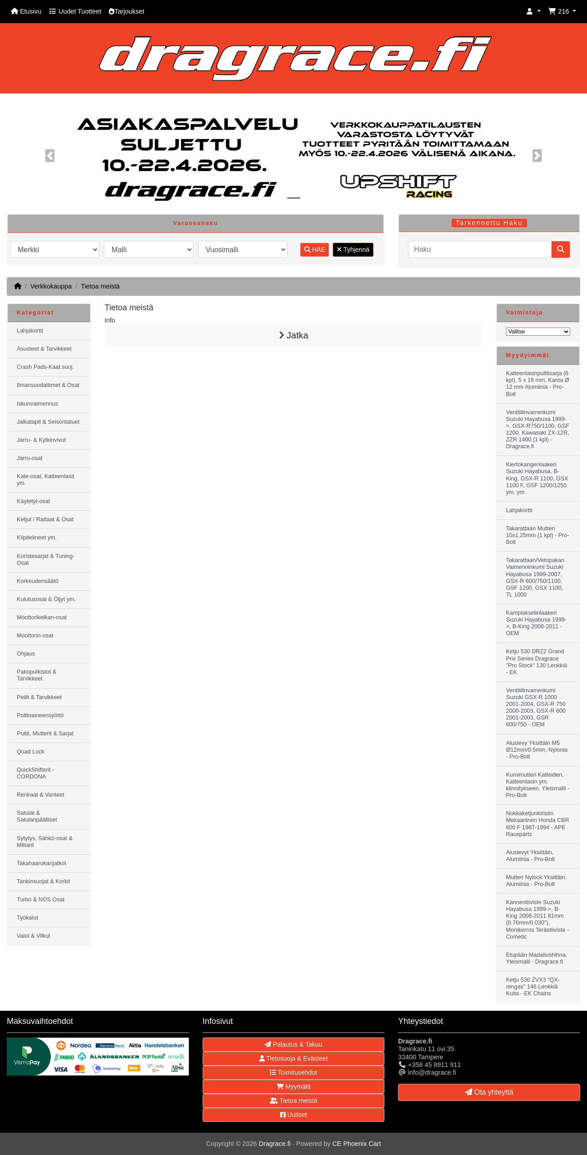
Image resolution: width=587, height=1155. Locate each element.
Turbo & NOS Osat (40, 899)
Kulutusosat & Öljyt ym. (46, 599)
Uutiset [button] (293, 1114)
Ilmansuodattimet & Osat (48, 385)
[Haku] (480, 249)
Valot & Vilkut (33, 936)
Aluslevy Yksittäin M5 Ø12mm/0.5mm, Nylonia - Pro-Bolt (537, 750)
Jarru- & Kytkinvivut (41, 440)
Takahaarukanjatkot (41, 863)
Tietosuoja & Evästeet (293, 1058)
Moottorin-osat (35, 635)
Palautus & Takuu (293, 1044)
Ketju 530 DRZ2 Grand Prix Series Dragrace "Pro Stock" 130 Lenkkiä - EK (536, 661)
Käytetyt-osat (33, 501)
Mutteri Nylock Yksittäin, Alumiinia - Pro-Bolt (536, 880)
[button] (533, 11)
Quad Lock (30, 752)
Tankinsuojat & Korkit (43, 881)
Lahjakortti (30, 331)
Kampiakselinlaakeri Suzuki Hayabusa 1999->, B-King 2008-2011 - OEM (536, 623)
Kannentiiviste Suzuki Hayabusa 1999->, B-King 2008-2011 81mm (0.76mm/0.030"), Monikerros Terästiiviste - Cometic (537, 919)
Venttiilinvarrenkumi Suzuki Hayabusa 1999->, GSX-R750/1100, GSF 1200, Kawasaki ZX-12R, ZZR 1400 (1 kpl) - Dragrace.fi (537, 429)
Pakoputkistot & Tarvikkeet (37, 675)
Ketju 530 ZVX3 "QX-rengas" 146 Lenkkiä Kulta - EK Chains (533, 987)
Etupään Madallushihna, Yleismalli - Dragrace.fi (536, 958)
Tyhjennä (353, 249)
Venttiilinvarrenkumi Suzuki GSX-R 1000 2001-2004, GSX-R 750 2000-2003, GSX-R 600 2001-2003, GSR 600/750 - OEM (536, 707)
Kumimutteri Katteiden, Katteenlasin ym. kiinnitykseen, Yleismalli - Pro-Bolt (537, 785)
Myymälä (294, 1086)
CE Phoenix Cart (356, 1143)
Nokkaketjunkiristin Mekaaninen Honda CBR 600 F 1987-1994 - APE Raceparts (537, 823)
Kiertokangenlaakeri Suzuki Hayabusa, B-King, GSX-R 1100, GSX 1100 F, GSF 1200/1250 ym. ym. (537, 478)
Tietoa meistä (100, 286)
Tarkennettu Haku (489, 222)
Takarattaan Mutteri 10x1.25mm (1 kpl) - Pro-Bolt (537, 535)
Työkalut (27, 918)
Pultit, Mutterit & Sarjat (45, 733)
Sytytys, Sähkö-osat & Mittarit (45, 841)
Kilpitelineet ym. (37, 537)
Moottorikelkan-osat (42, 617)
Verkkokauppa (51, 286)
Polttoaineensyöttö (40, 715)
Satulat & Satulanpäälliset (37, 816)
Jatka (293, 335)
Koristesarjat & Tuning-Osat (45, 559)
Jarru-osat (30, 458)
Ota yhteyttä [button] (489, 1092)
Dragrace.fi (275, 1143)
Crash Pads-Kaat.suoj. (45, 367)
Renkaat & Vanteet (40, 795)
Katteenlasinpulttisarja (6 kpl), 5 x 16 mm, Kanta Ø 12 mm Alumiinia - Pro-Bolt (537, 383)
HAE (314, 249)
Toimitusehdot (293, 1072)
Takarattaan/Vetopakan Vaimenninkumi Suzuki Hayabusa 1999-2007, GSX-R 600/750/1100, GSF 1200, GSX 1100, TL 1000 (535, 577)
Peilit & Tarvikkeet (39, 697)
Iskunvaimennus (37, 404)
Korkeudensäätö (37, 581)
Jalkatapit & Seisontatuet (48, 422)
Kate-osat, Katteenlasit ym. (45, 479)
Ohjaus (26, 654)
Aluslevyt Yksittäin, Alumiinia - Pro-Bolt (530, 855)
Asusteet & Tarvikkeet (44, 349)
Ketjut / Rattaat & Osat (45, 519)
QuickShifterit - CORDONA (35, 773)
